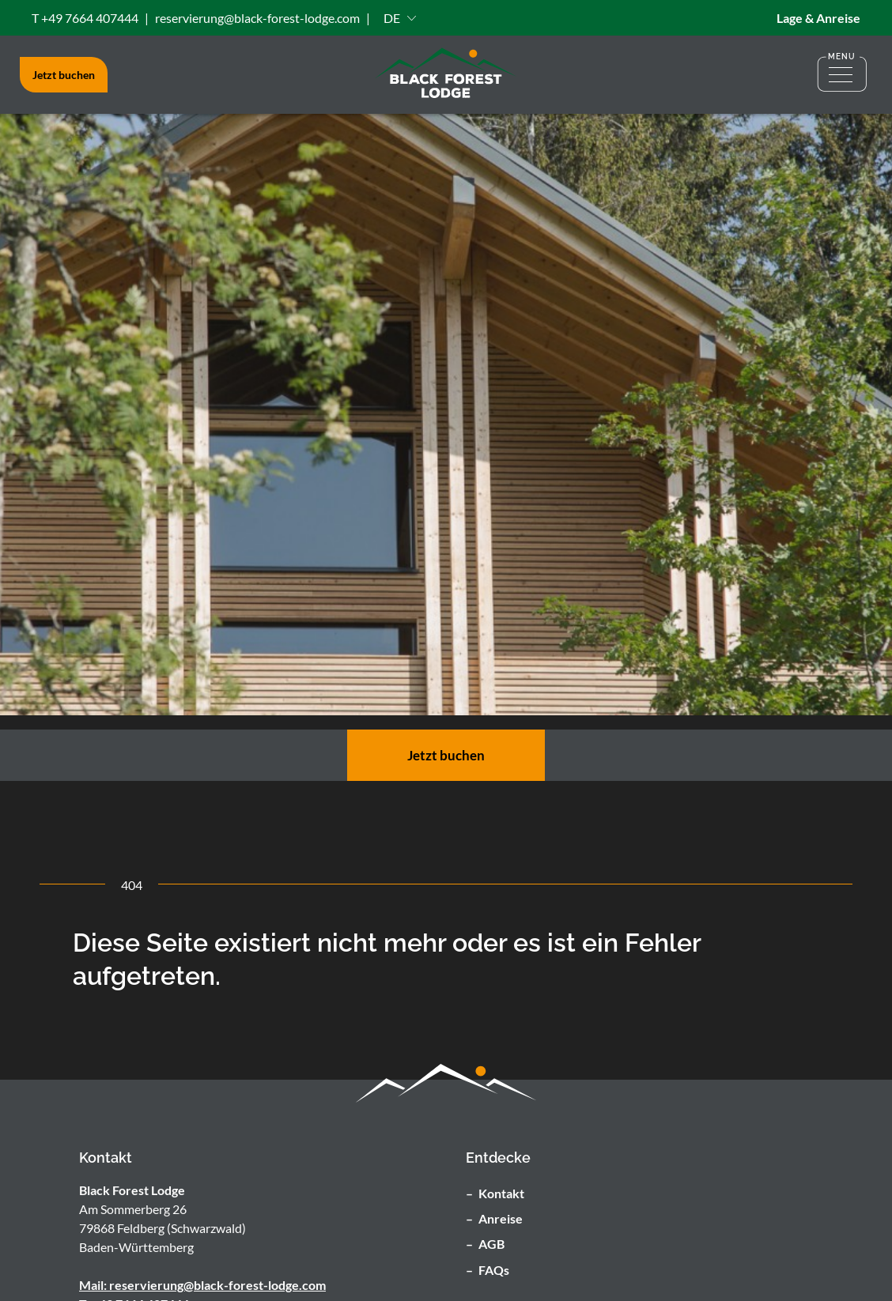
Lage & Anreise (818, 17)
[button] (400, 17)
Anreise (500, 1218)
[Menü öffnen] (841, 75)
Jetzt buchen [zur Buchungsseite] (446, 755)
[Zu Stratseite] (446, 74)
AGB (491, 1243)
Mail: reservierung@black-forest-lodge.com (202, 1284)
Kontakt (501, 1193)
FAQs (493, 1269)
